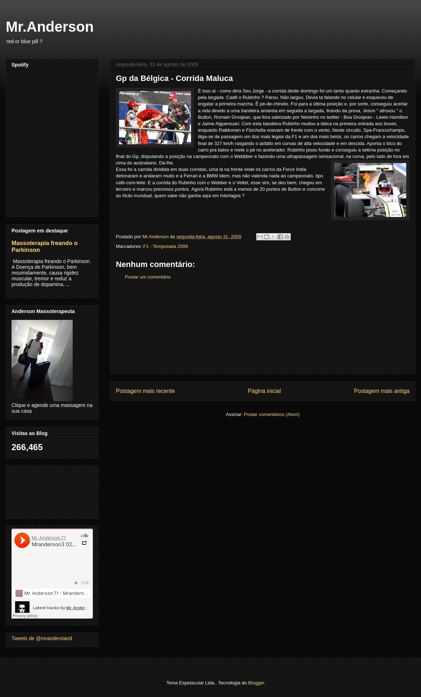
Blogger (256, 682)
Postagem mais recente (145, 391)
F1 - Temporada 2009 (165, 246)
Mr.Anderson (50, 27)
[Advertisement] (262, 332)
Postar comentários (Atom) (272, 414)
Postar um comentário (148, 277)
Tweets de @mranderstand (42, 638)
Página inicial (264, 391)
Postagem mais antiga (381, 391)
